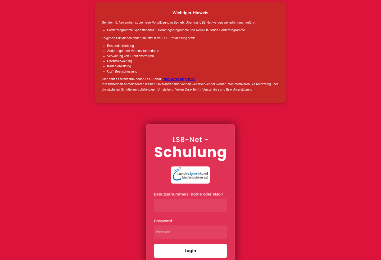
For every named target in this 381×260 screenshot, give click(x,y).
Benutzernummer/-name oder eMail (188, 194)
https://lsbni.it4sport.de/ (178, 79)
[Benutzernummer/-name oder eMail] (190, 205)
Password (163, 221)
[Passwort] (190, 232)
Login (190, 251)
